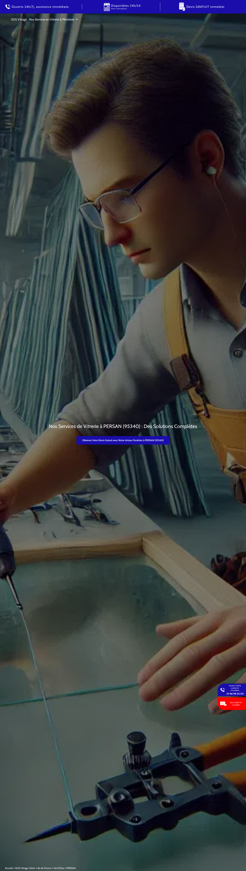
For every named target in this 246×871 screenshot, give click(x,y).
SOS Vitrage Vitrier (25, 868)
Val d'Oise (58, 868)
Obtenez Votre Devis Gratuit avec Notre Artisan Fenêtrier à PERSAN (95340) (123, 440)
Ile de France (44, 868)
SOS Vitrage (19, 19)
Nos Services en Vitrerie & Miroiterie (51, 19)
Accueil (9, 868)
